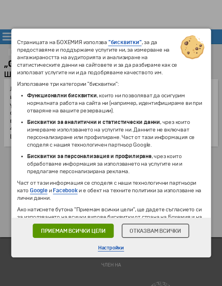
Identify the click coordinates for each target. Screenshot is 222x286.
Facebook (65, 190)
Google (39, 190)
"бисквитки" (125, 42)
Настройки (111, 248)
